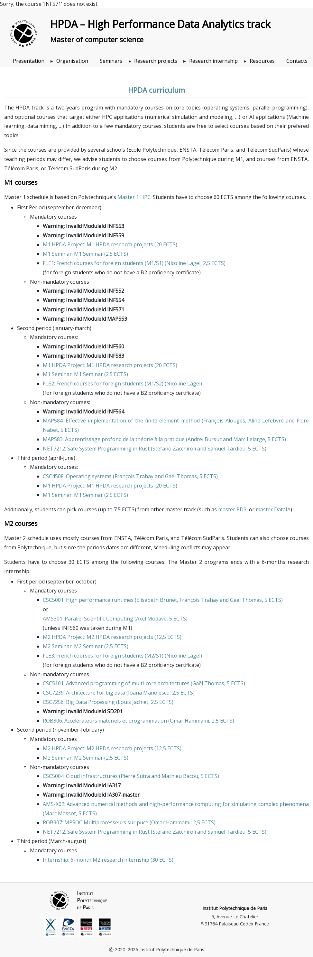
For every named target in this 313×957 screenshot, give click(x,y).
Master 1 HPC (134, 197)
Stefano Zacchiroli (174, 448)
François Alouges (224, 420)
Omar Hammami (189, 720)
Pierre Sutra (135, 776)
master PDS (232, 509)
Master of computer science (96, 39)
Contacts (297, 60)
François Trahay (134, 476)
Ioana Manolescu (149, 692)
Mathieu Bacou (179, 776)
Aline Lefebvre (266, 420)
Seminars (111, 60)
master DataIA (273, 509)
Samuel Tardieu (226, 448)
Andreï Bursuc (205, 439)
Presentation (28, 60)
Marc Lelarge (249, 439)
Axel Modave (151, 618)
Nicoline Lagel (183, 263)
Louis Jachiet (133, 702)
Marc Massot (60, 813)
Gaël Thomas (181, 476)
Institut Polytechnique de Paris (234, 908)
